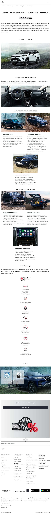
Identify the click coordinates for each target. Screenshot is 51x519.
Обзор (3, 5)
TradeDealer (47, 512)
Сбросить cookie (4, 507)
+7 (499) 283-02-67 (19, 491)
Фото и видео (30, 5)
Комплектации (10, 5)
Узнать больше (25, 407)
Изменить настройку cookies (6, 505)
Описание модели (20, 5)
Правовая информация (5, 503)
